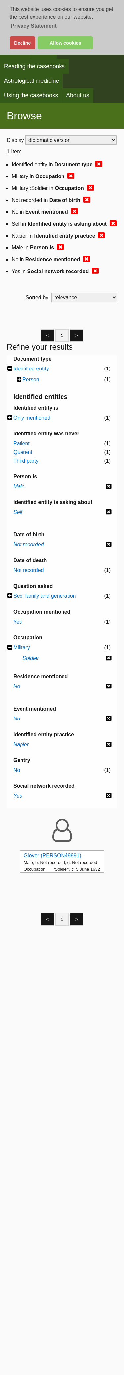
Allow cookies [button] (65, 43)
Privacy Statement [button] (34, 26)
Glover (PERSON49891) (52, 855)
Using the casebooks (31, 95)
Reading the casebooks (34, 66)
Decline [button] (22, 43)
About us (77, 95)
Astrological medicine (31, 81)
